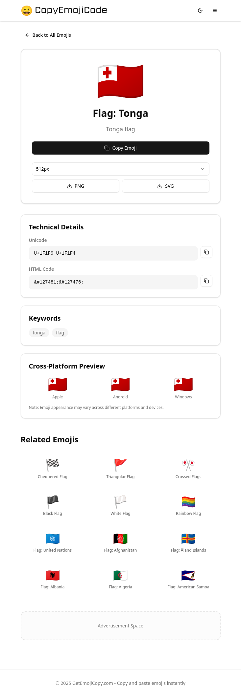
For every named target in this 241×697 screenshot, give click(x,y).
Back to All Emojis (48, 35)
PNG (75, 186)
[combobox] (120, 169)
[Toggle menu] (215, 10)
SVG (165, 186)
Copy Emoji (120, 148)
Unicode (38, 240)
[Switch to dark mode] (200, 10)
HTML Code (41, 269)
